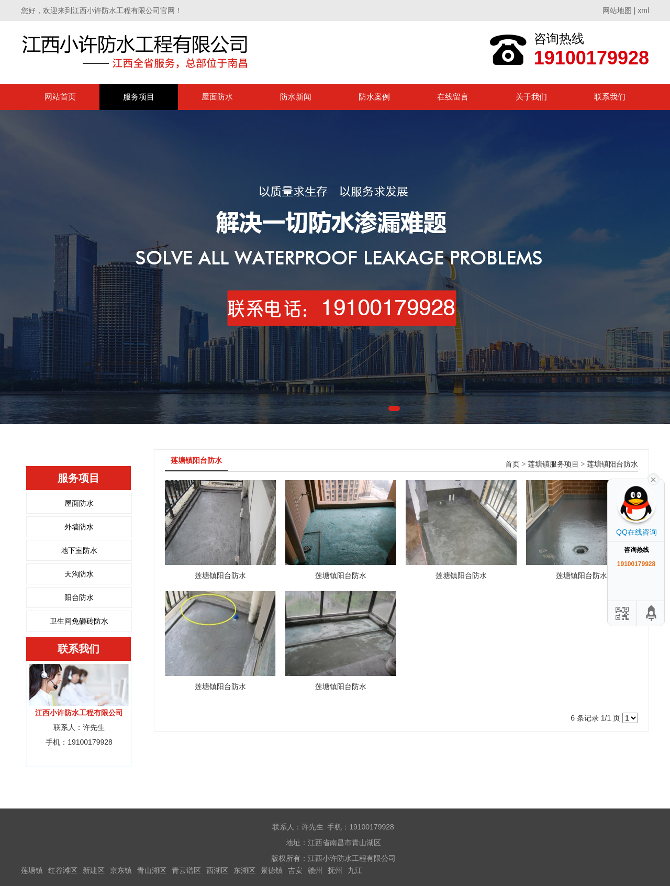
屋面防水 (217, 96)
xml (643, 10)
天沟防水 (79, 574)
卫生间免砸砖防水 (79, 621)
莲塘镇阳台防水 (612, 464)
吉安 (295, 870)
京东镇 (121, 870)
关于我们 (531, 96)
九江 (355, 870)
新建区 (94, 870)
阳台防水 (79, 597)
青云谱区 (186, 870)
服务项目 (138, 96)
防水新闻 (295, 96)
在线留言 (452, 96)
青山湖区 (151, 870)
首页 (512, 464)
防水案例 (374, 96)
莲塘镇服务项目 (553, 464)
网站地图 (617, 10)
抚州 (335, 870)
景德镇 (272, 870)
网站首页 (60, 96)
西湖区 (217, 870)
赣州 (315, 870)
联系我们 (610, 96)
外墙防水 (79, 527)
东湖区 (244, 870)
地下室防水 (79, 550)
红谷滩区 (62, 870)
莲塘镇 (32, 870)
